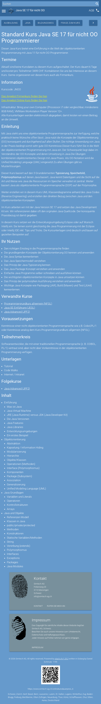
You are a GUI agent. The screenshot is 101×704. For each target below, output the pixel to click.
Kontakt (38, 606)
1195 (55, 662)
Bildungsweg (46, 23)
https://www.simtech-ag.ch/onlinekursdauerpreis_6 (50, 689)
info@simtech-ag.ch (43, 596)
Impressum (37, 647)
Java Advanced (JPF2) (17, 311)
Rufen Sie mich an (56, 606)
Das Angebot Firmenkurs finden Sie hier (24, 96)
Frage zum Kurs (70, 23)
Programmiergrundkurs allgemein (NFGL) (28, 303)
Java (28, 23)
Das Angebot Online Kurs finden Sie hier (24, 100)
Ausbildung (11, 23)
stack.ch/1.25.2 (61, 659)
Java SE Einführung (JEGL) (19, 307)
